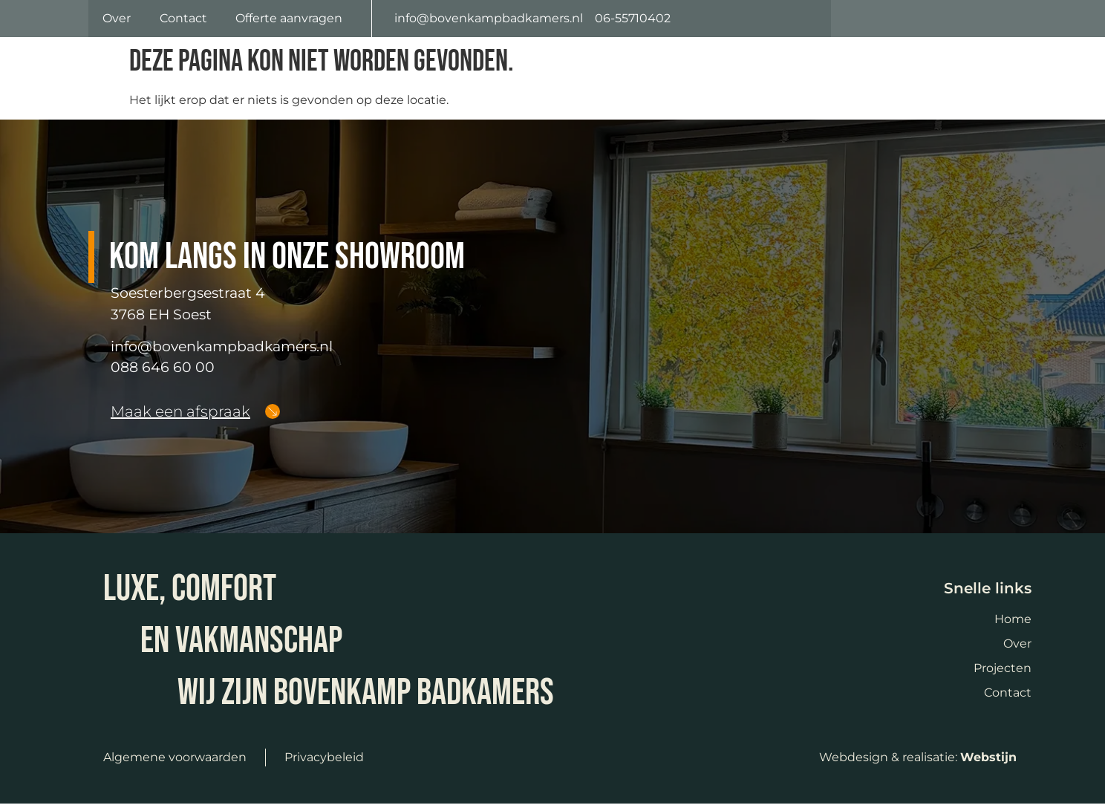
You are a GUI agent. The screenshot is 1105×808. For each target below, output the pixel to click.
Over (116, 20)
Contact (183, 20)
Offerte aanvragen (288, 20)
